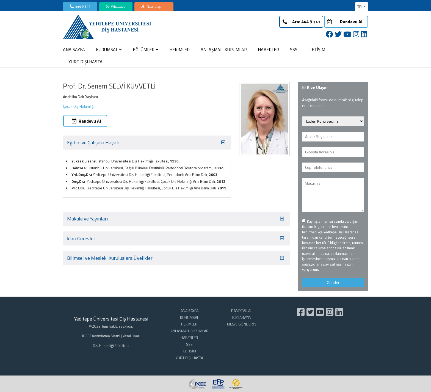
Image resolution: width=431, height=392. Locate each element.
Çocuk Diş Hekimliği (78, 106)
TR (360, 6)
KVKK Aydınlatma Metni (101, 336)
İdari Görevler (176, 239)
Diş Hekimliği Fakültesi (111, 345)
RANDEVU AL (241, 310)
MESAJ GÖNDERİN (241, 324)
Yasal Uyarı (131, 336)
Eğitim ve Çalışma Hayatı (147, 143)
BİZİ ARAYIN (241, 317)
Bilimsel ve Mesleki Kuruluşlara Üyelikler (176, 258)
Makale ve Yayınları (176, 219)
